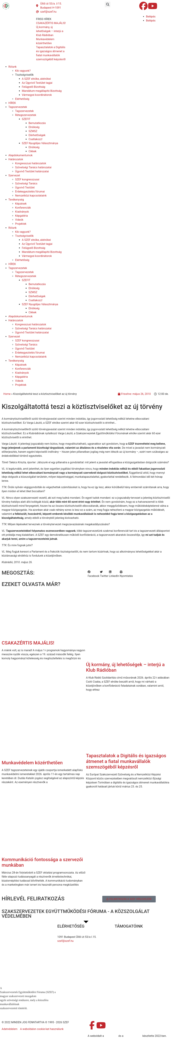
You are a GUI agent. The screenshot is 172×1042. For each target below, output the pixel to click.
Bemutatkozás (37, 123)
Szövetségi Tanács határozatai (33, 167)
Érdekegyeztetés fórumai (30, 191)
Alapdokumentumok (20, 155)
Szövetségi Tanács (26, 183)
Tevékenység (16, 199)
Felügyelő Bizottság (33, 86)
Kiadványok (22, 211)
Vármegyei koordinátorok (37, 94)
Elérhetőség (22, 99)
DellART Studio (133, 1035)
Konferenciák (23, 207)
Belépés (151, 16)
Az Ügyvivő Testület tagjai (37, 82)
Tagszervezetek (17, 107)
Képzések (21, 203)
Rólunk (12, 66)
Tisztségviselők (24, 74)
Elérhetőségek (37, 135)
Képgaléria (21, 215)
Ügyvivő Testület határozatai (32, 171)
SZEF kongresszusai (27, 179)
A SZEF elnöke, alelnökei (36, 78)
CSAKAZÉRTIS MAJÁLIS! (28, 643)
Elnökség (34, 127)
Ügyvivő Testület (25, 187)
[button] (107, 4)
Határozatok (15, 159)
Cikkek (32, 151)
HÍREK (12, 103)
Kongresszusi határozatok (30, 163)
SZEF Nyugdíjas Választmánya (40, 143)
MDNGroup (111, 1035)
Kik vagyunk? (23, 70)
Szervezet (14, 175)
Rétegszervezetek (25, 115)
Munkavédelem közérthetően (32, 762)
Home (7, 393)
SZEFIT (26, 119)
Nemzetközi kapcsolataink (31, 195)
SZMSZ (33, 131)
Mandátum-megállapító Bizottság (42, 90)
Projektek (20, 223)
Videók (19, 219)
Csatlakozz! (35, 139)
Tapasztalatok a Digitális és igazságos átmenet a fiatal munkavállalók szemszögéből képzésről (126, 761)
